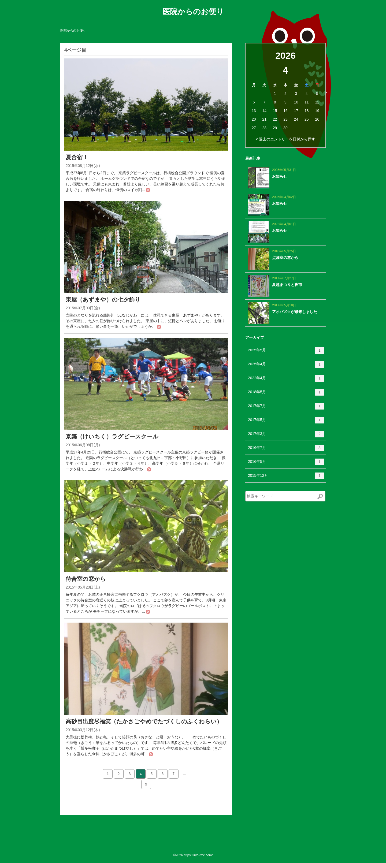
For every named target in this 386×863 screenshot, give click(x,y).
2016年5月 (286, 464)
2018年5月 (286, 394)
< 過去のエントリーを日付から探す (285, 139)
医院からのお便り (193, 12)
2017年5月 (286, 422)
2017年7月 (286, 408)
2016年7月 (286, 450)
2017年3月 (286, 436)
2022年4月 (286, 380)
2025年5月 (286, 352)
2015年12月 (286, 478)
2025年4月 (286, 366)
